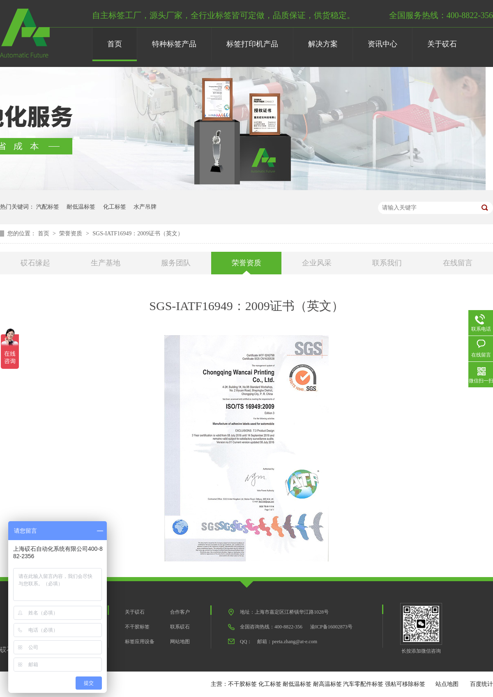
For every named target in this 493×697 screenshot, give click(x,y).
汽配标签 (47, 207)
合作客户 (180, 612)
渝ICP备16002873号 (331, 627)
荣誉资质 (71, 233)
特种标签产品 (174, 44)
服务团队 (176, 263)
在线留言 (457, 263)
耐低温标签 (81, 207)
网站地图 (180, 641)
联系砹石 (180, 627)
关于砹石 (442, 44)
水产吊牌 (145, 207)
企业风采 (317, 263)
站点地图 (446, 684)
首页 (114, 44)
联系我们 (387, 263)
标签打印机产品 (252, 44)
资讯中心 (382, 44)
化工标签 (114, 207)
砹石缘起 (35, 263)
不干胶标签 (137, 627)
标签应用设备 (139, 641)
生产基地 (105, 263)
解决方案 (323, 44)
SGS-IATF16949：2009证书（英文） (137, 233)
